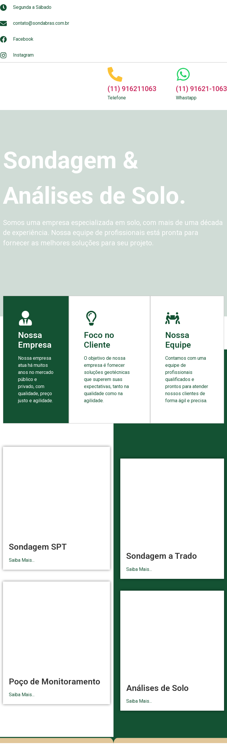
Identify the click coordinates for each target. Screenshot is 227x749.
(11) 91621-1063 (201, 89)
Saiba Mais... (22, 560)
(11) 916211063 (132, 89)
